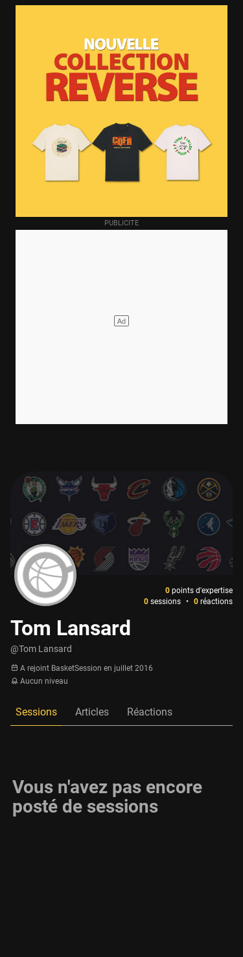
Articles (92, 712)
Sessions (36, 712)
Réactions (149, 712)
